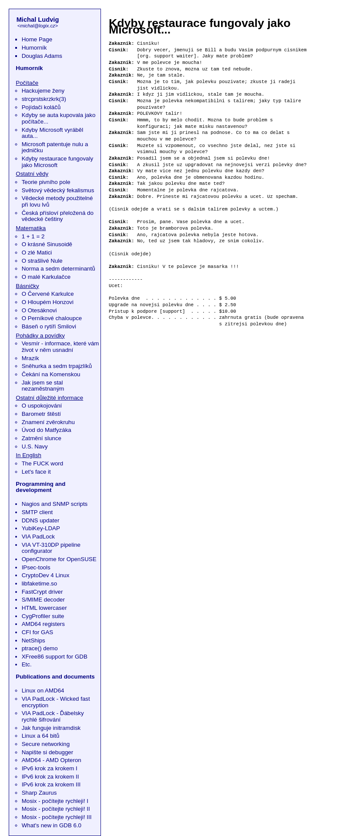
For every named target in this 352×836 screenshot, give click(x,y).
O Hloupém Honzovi (48, 302)
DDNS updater (41, 520)
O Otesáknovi (39, 310)
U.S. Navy (35, 446)
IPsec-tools (36, 567)
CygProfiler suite (43, 616)
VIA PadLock (38, 536)
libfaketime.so (39, 583)
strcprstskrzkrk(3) (44, 99)
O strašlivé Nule (42, 260)
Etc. (27, 664)
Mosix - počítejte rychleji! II (56, 809)
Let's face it (36, 471)
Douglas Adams (42, 56)
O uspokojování (42, 405)
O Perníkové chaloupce (52, 318)
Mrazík (30, 358)
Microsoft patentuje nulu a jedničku (55, 147)
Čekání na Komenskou (51, 374)
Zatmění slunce (41, 438)
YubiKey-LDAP (41, 528)
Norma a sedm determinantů (58, 268)
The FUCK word (43, 463)
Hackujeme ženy (43, 90)
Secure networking (46, 744)
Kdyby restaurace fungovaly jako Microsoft (57, 161)
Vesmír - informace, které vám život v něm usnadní (60, 346)
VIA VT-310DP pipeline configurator (51, 548)
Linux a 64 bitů (41, 735)
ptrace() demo (40, 648)
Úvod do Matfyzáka (46, 430)
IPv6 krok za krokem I (49, 768)
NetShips (33, 640)
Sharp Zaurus (39, 792)
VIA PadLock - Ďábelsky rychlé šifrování (53, 716)
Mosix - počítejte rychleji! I (55, 801)
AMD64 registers (43, 624)
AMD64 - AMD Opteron (51, 760)
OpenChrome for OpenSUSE (59, 559)
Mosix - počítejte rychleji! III (57, 817)
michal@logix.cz (37, 25)
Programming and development (40, 487)
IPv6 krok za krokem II (50, 776)
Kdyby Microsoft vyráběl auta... (52, 133)
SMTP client (37, 512)
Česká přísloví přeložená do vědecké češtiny (58, 216)
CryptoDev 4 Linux (46, 575)
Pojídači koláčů (41, 107)
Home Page (37, 39)
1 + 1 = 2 (33, 236)
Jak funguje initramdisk (51, 728)
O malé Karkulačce (46, 277)
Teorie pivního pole (46, 182)
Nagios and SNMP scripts (55, 504)
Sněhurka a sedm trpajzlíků (57, 366)
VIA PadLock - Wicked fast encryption (56, 702)
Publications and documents (55, 676)
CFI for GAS (38, 632)
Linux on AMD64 (43, 690)
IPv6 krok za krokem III (51, 784)
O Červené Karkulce (48, 294)
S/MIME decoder (43, 599)
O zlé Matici (37, 252)
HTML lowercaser (44, 608)
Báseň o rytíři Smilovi (49, 326)
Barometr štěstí (41, 414)
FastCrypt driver (42, 592)
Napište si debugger (48, 752)
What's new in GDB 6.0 (51, 825)
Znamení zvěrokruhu (48, 422)
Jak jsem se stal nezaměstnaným (43, 385)
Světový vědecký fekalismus (58, 190)
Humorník (34, 47)
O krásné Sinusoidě (47, 244)
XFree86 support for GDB (54, 656)
